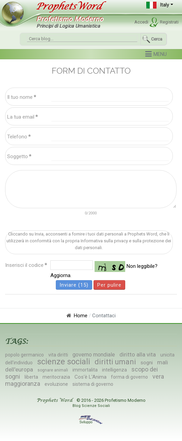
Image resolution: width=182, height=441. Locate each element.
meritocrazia (56, 377)
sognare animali (52, 370)
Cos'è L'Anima (90, 377)
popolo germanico (24, 355)
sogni (146, 363)
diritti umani (115, 362)
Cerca (156, 39)
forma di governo (129, 377)
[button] (160, 5)
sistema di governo (92, 384)
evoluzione (56, 384)
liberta (31, 377)
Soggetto (19, 156)
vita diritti (58, 355)
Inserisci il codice (26, 265)
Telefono (19, 137)
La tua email (22, 117)
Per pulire (109, 285)
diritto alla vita (137, 354)
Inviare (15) (74, 285)
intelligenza (114, 369)
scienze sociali (63, 361)
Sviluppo (90, 422)
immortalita (85, 369)
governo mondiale (93, 354)
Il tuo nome (21, 97)
